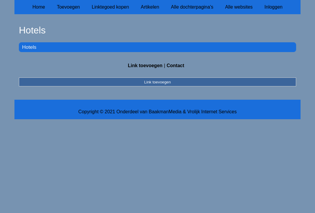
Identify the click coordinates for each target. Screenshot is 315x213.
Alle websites (238, 6)
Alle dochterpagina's (192, 6)
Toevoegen (68, 6)
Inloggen (274, 6)
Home (38, 6)
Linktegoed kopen (110, 6)
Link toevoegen (145, 65)
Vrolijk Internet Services (212, 111)
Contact (175, 65)
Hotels (29, 47)
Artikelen (150, 6)
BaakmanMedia (165, 111)
